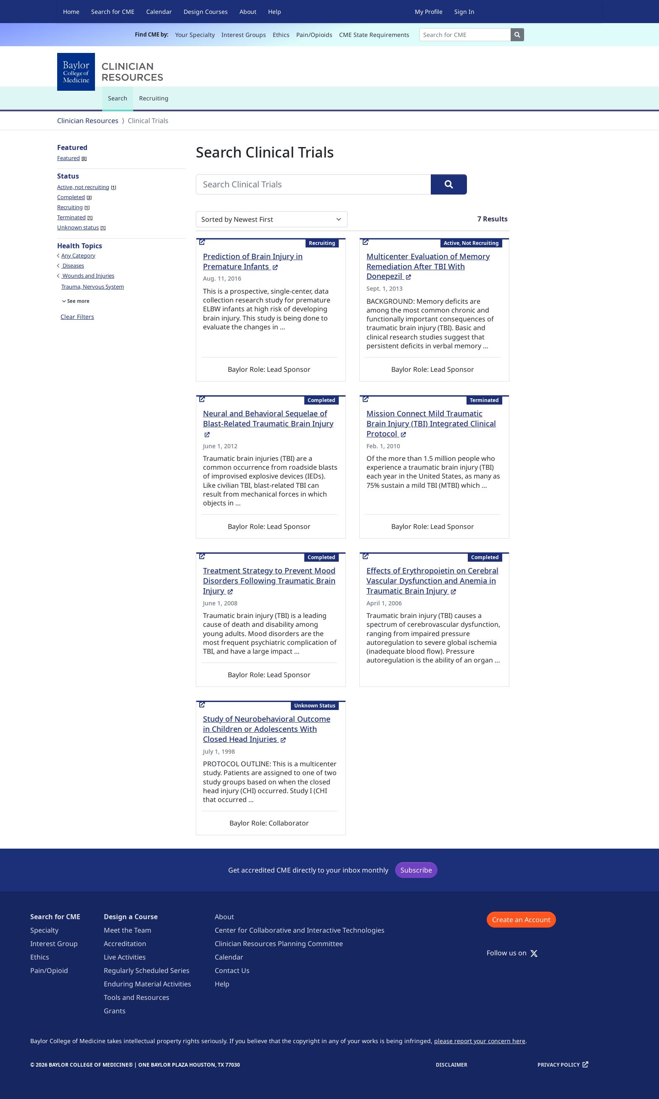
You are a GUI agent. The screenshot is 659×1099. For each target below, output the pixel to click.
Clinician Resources (88, 120)
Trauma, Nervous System (92, 286)
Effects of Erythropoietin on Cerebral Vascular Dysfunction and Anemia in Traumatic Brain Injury (432, 580)
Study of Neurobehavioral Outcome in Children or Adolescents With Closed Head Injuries (266, 729)
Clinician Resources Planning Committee (279, 943)
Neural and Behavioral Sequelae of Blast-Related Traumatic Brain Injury (268, 423)
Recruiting (154, 98)
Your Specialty (195, 35)
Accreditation (125, 943)
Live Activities (125, 957)
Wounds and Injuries (87, 275)
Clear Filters (77, 317)
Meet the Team (127, 930)
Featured (72, 158)
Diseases (72, 265)
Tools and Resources (136, 997)
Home (71, 12)
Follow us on (512, 952)
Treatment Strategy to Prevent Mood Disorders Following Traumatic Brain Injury (269, 580)
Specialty (44, 930)
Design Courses (206, 12)
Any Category (78, 255)
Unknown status (81, 227)
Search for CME (112, 12)
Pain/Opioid (49, 970)
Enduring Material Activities (147, 984)
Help (274, 12)
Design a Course (131, 916)
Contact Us (232, 970)
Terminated (74, 217)
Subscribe (416, 870)
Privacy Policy (559, 1064)
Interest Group (54, 943)
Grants (115, 1010)
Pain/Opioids (314, 35)
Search (120, 102)
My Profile (429, 12)
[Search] (465, 34)
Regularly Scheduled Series (147, 970)
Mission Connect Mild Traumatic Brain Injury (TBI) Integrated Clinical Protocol (431, 423)
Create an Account (521, 919)
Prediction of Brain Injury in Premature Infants (253, 261)
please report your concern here (479, 1041)
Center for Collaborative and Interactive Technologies (300, 930)
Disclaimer (451, 1064)
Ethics (281, 35)
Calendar (159, 12)
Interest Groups (243, 35)
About (248, 12)
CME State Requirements (374, 35)
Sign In (464, 12)
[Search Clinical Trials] (313, 184)
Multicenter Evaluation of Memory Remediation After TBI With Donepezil (428, 266)
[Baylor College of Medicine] (111, 72)
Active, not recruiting (86, 187)
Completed (74, 197)
